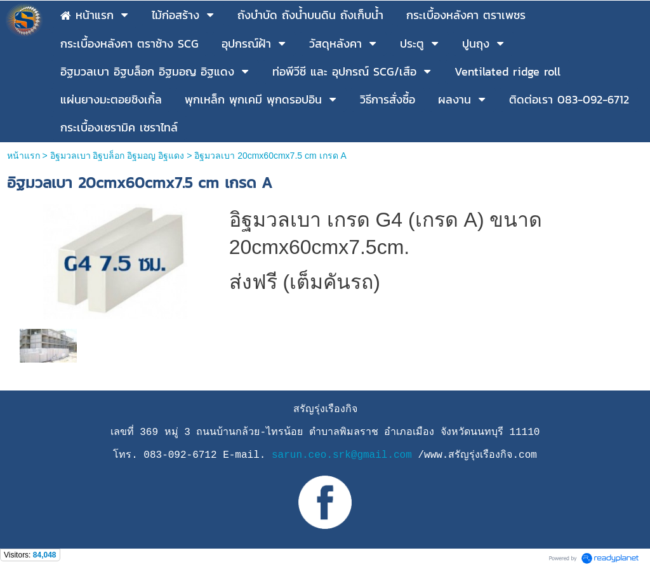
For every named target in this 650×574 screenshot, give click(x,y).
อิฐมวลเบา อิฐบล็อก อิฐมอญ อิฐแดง (117, 155)
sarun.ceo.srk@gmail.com (342, 455)
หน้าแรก (23, 155)
